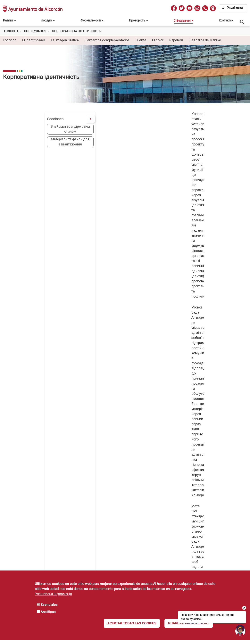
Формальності (91, 20)
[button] (156, 206)
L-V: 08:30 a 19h (48, 512)
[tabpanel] (125, 74)
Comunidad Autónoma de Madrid (121, 506)
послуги (48, 20)
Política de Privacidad (186, 495)
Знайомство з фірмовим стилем (28, 129)
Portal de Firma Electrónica (117, 517)
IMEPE (101, 495)
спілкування (35, 31)
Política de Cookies (184, 517)
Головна (11, 31)
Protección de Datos (185, 489)
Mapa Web (104, 523)
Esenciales (49, 605)
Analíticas (48, 612)
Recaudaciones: (53, 566)
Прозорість (138, 20)
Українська (235, 8)
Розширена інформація (53, 594)
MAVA (100, 500)
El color (157, 40)
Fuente (141, 40)
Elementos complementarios (107, 40)
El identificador (33, 40)
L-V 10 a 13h (55, 523)
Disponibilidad (180, 506)
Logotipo (9, 40)
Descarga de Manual (205, 40)
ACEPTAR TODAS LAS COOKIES (131, 623)
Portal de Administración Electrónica (124, 512)
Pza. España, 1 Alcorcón (58, 489)
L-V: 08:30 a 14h (48, 540)
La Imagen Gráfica (65, 40)
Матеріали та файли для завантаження (28, 141)
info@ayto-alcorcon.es (58, 500)
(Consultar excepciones (54, 517)
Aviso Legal (179, 500)
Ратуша (9, 20)
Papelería (176, 40)
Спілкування (183, 20)
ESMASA (103, 489)
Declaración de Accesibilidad (192, 512)
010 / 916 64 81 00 (55, 495)
